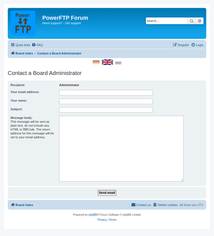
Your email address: (25, 92)
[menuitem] (37, 45)
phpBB (93, 214)
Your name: (19, 100)
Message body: (21, 117)
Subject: (16, 109)
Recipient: (18, 85)
